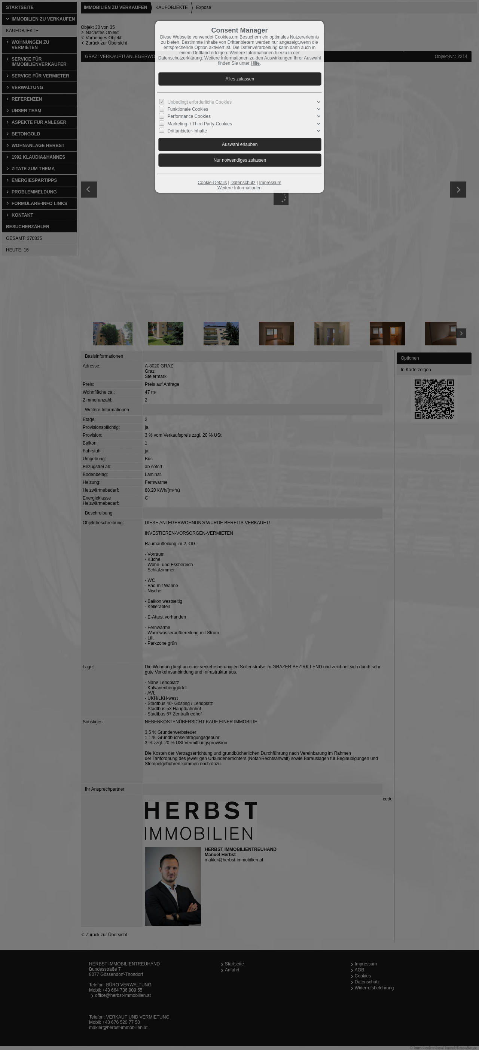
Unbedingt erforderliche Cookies (200, 102)
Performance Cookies (189, 116)
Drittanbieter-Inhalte (187, 131)
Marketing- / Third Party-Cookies (200, 123)
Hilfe (255, 63)
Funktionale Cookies (188, 109)
